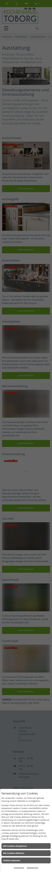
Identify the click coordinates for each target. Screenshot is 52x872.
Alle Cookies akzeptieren (15, 846)
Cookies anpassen (11, 860)
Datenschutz (32, 867)
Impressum (19, 867)
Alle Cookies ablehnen (13, 853)
